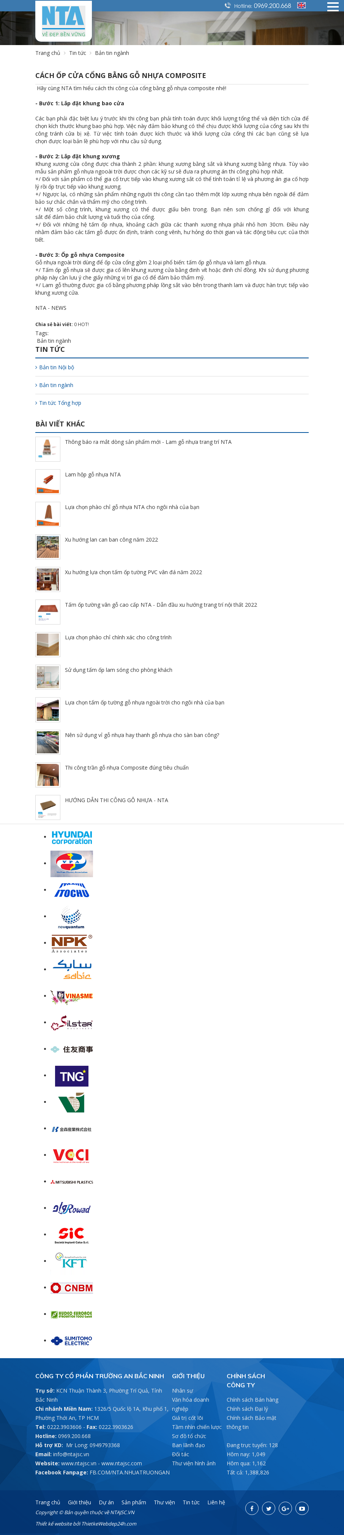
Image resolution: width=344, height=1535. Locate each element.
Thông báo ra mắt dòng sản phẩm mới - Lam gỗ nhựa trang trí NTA (148, 441)
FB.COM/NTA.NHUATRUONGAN (130, 1472)
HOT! (83, 324)
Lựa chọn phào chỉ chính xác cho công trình (118, 637)
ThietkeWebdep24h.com (108, 1523)
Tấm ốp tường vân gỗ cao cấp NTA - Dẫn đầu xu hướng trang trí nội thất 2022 (161, 604)
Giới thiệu (79, 1502)
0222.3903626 (116, 1426)
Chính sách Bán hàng (252, 1399)
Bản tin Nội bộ (54, 367)
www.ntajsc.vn (78, 1463)
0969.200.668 (272, 5)
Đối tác (180, 1454)
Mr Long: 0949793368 (93, 1445)
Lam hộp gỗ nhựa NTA (93, 474)
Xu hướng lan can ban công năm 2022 (111, 539)
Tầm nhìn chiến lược (197, 1426)
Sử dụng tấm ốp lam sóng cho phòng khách (118, 669)
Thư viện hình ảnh (194, 1463)
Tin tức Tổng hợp (58, 402)
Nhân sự (182, 1390)
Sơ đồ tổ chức (189, 1436)
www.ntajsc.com (121, 1463)
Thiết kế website (53, 1523)
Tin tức (77, 52)
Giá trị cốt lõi (187, 1417)
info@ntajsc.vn (71, 1454)
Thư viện (164, 1502)
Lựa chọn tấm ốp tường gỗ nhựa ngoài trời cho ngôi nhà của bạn (144, 702)
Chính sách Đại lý (247, 1408)
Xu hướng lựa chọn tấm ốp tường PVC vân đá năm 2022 (133, 572)
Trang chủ (47, 52)
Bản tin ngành (54, 340)
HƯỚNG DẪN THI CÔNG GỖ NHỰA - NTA (116, 800)
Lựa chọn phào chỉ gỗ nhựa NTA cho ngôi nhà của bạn (132, 507)
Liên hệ (216, 1502)
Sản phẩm (134, 1502)
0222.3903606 (64, 1426)
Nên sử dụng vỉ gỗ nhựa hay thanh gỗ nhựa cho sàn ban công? (142, 735)
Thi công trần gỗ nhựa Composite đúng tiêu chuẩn (127, 767)
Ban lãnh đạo (188, 1445)
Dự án (106, 1502)
